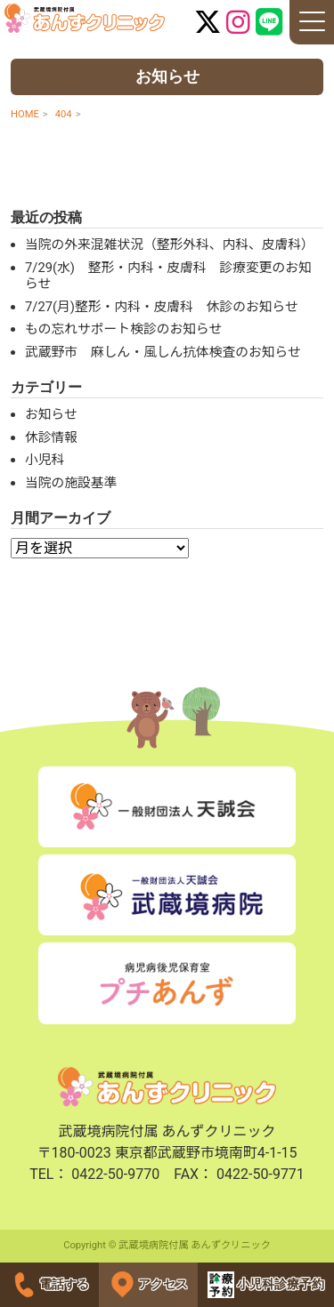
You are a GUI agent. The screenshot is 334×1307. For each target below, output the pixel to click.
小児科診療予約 (266, 1284)
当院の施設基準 (71, 483)
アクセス (149, 1284)
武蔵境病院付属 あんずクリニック (84, 18)
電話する (50, 1284)
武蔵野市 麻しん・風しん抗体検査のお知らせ (163, 352)
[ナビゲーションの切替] (311, 22)
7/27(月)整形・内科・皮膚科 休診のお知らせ (161, 307)
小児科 (44, 460)
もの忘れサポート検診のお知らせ (123, 329)
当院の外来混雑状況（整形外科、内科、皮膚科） (169, 245)
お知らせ (51, 414)
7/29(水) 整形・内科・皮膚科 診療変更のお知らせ (168, 276)
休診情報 (51, 437)
